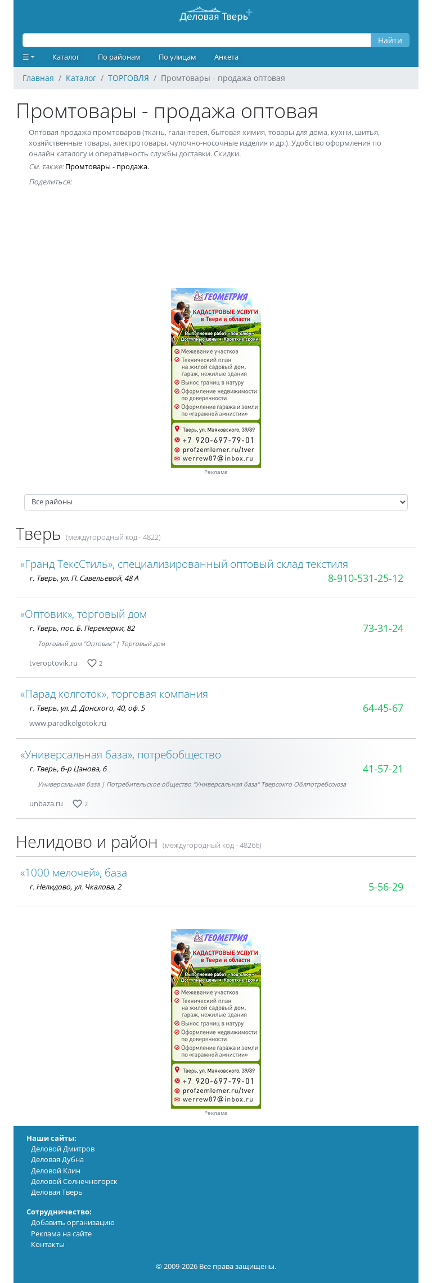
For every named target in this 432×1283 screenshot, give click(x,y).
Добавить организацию (73, 1222)
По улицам (177, 57)
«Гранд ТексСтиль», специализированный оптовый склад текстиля (184, 563)
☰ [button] (25, 57)
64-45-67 (383, 708)
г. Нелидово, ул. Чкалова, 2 (75, 887)
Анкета (226, 57)
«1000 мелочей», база (73, 872)
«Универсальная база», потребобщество (120, 754)
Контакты (48, 1244)
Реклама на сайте (61, 1233)
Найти (390, 40)
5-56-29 (385, 886)
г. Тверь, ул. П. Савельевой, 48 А (83, 578)
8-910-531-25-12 (365, 578)
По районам (119, 57)
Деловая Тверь (57, 1192)
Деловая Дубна (57, 1159)
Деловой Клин (55, 1170)
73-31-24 (383, 628)
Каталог (66, 57)
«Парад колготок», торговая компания (114, 693)
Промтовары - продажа (106, 166)
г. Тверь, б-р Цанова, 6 (67, 769)
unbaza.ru (46, 803)
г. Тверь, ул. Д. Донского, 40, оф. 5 (87, 708)
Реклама (216, 472)
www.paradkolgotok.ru (67, 723)
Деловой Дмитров (62, 1149)
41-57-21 (383, 768)
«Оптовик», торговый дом (83, 613)
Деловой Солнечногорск (74, 1181)
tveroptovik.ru (53, 663)
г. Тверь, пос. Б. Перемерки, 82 (81, 628)
